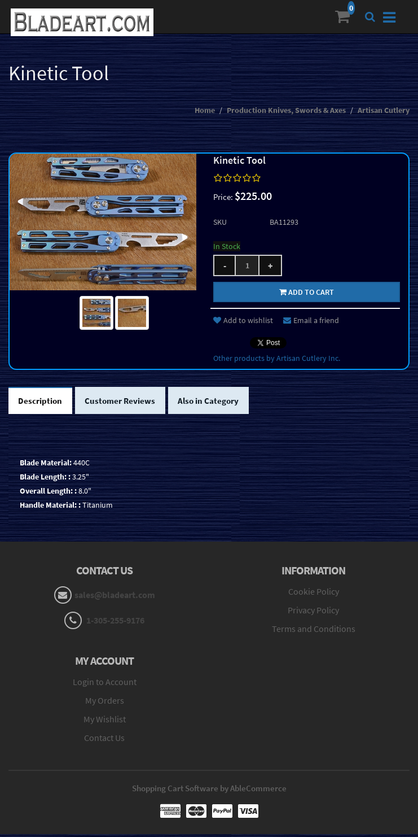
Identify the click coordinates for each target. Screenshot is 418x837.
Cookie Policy (313, 594)
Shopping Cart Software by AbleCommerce (209, 791)
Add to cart (306, 292)
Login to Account (105, 684)
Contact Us (104, 740)
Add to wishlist (243, 320)
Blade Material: (46, 465)
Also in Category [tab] (218, 402)
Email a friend (311, 320)
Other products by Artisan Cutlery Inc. (276, 358)
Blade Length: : (45, 479)
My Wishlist (104, 721)
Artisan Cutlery (384, 110)
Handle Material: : (50, 508)
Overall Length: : (48, 494)
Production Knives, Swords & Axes (286, 110)
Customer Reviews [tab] (126, 402)
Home (205, 110)
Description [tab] (42, 402)
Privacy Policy (313, 612)
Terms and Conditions (313, 631)
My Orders (104, 703)
